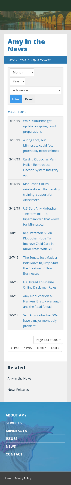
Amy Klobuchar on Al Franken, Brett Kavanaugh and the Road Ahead (42, 301)
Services (14, 423)
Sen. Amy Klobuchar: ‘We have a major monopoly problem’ (40, 320)
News (23, 60)
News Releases (18, 390)
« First (14, 348)
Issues (11, 438)
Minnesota (16, 430)
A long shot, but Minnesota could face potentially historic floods (41, 145)
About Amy (16, 415)
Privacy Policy (22, 478)
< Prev (27, 348)
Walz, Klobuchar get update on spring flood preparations (39, 126)
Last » (55, 348)
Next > (41, 348)
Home (11, 60)
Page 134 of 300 (48, 340)
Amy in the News (26, 45)
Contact (14, 454)
